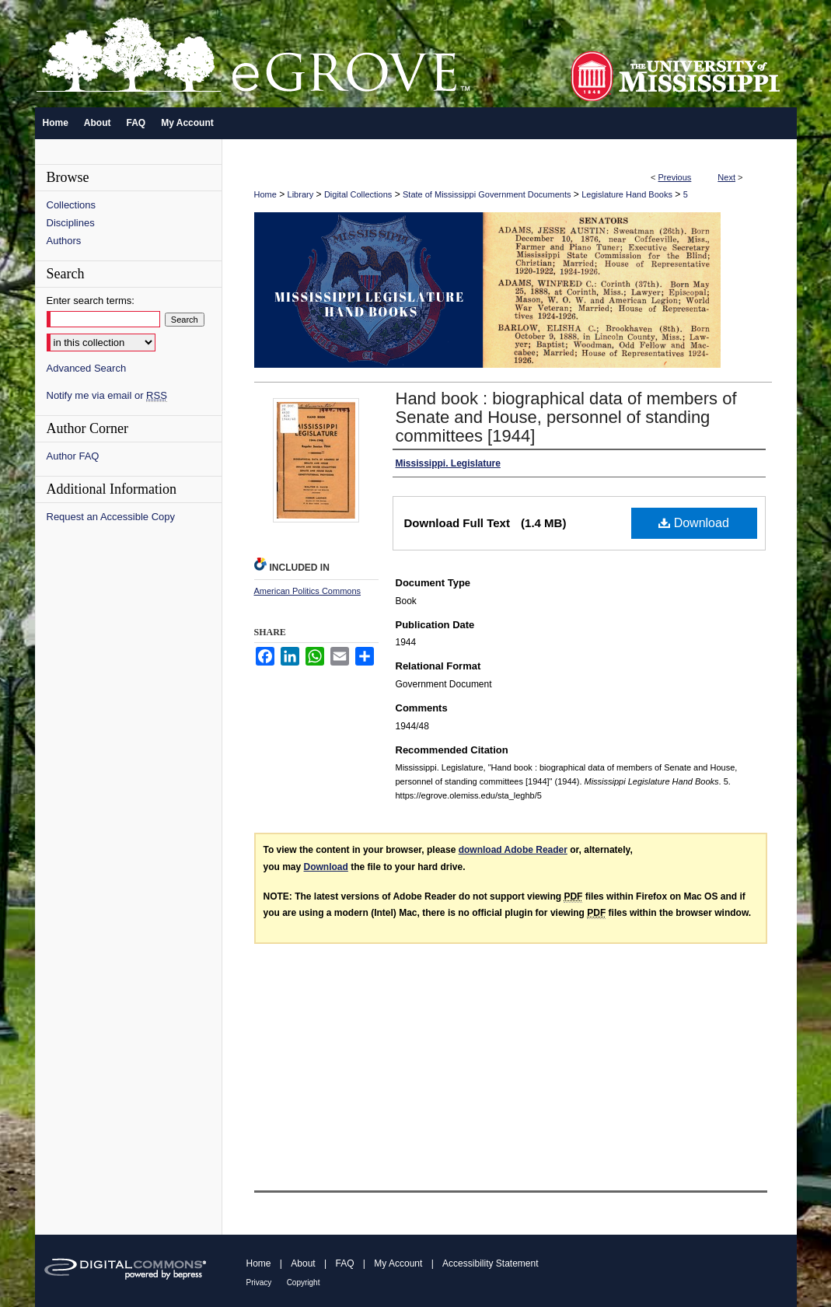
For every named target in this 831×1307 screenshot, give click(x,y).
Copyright (303, 1282)
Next (726, 177)
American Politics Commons (307, 591)
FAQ (344, 1263)
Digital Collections (358, 194)
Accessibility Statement (490, 1263)
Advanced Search (87, 368)
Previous (675, 177)
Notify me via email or (107, 395)
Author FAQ (73, 456)
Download (693, 522)
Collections (71, 205)
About (303, 1263)
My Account (398, 1263)
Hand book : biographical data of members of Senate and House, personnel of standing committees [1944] (566, 417)
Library (301, 194)
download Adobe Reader (513, 849)
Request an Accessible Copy (111, 516)
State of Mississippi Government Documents (487, 194)
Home (265, 194)
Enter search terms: (90, 300)
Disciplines (71, 223)
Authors (64, 240)
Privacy (259, 1282)
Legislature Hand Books (626, 194)
